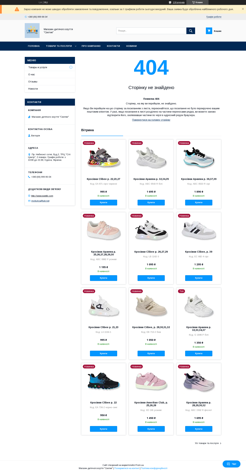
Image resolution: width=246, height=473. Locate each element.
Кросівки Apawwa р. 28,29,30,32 (198, 404)
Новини (131, 46)
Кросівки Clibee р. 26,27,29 (151, 251)
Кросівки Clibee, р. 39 (198, 251)
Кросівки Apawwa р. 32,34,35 (151, 179)
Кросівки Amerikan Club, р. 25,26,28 (151, 404)
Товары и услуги (37, 67)
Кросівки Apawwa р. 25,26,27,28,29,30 (103, 253)
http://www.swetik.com (42, 195)
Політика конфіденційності (154, 468)
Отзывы (32, 81)
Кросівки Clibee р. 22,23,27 (103, 179)
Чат (231, 464)
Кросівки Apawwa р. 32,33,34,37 (198, 328)
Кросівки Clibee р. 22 (103, 402)
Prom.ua (139, 465)
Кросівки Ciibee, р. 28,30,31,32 (151, 327)
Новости (33, 88)
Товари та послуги (59, 46)
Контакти (113, 46)
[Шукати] (190, 30)
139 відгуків (179, 2)
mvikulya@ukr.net (40, 201)
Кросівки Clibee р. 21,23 (103, 327)
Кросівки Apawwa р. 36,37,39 (198, 179)
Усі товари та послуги (207, 443)
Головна (34, 46)
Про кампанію (91, 46)
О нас (31, 74)
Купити (103, 202)
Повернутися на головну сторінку (151, 119)
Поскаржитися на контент (126, 468)
